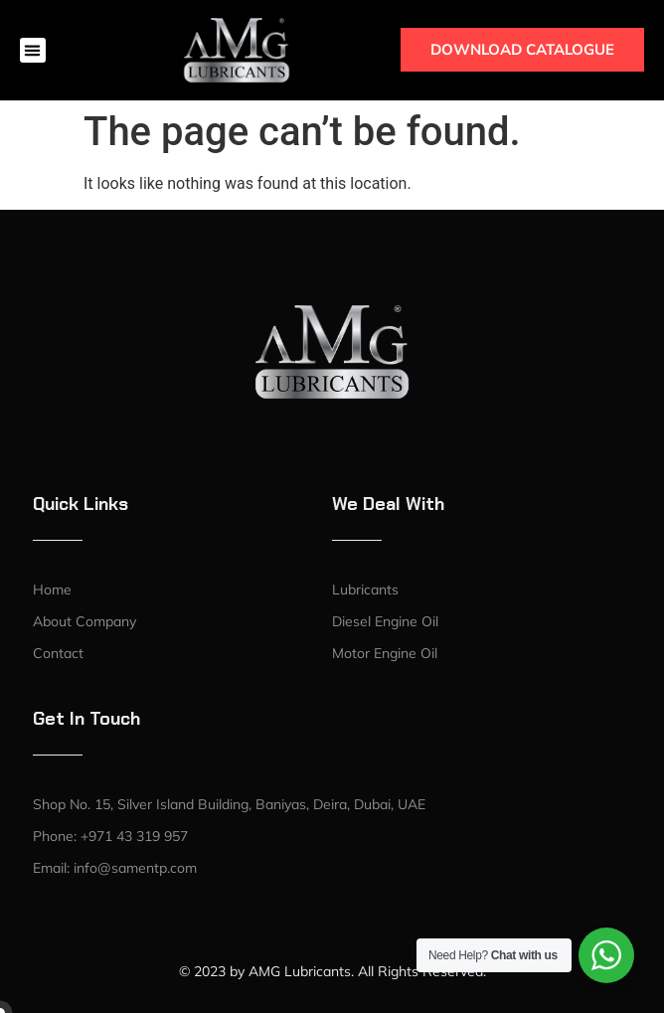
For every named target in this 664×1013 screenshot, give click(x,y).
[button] (33, 51)
